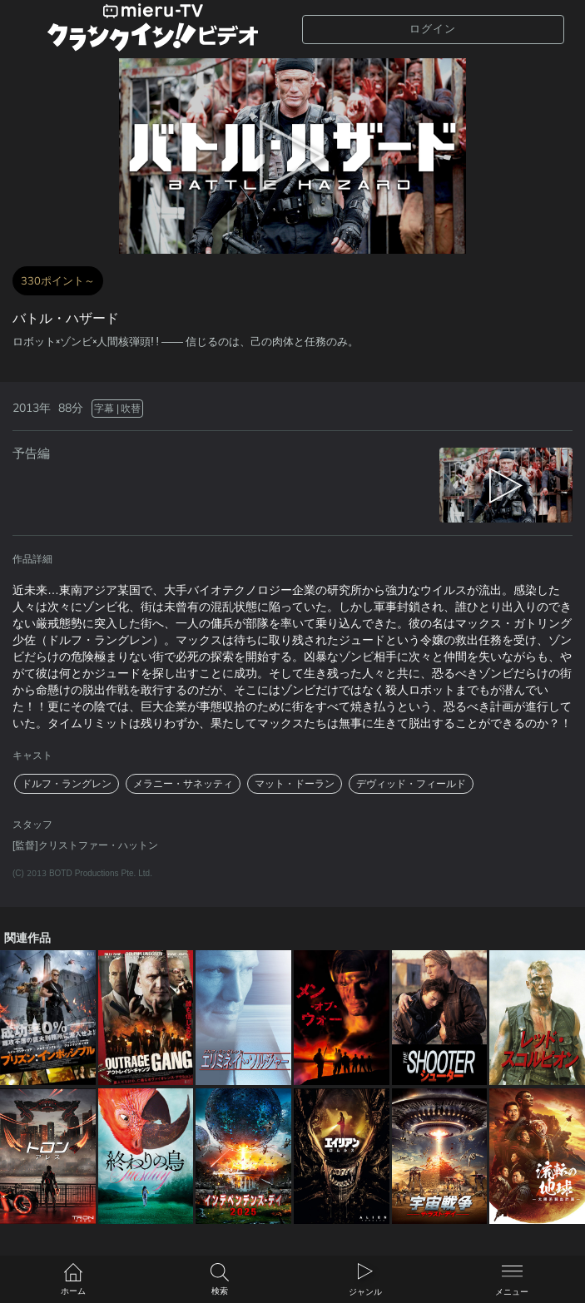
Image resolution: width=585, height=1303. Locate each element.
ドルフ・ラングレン (67, 783)
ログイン (432, 29)
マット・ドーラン (295, 783)
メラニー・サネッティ (183, 783)
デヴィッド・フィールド (411, 783)
